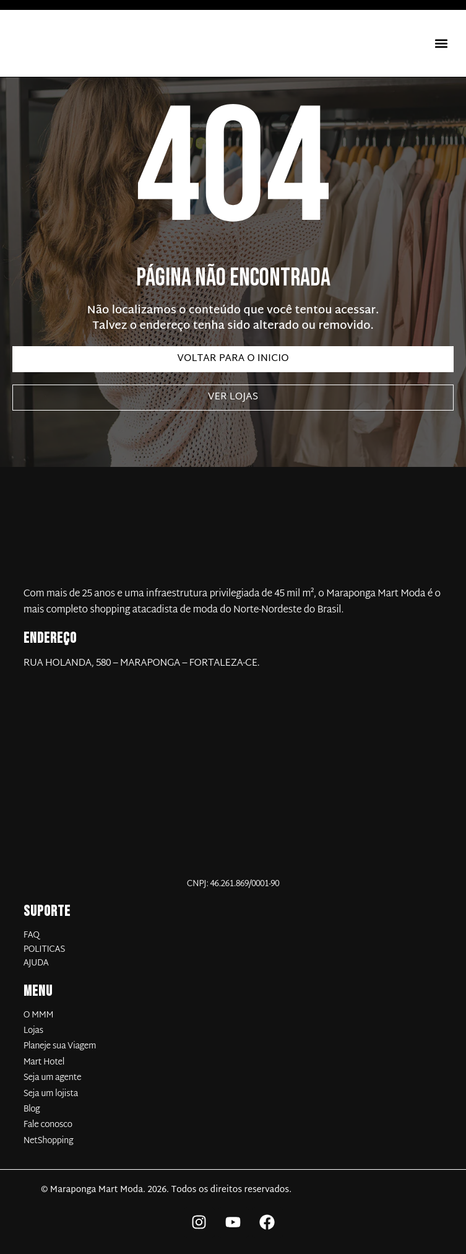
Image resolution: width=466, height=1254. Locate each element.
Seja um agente (53, 1078)
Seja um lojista (51, 1094)
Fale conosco (48, 1125)
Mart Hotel (44, 1062)
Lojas (33, 1031)
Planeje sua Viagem (60, 1046)
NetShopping (49, 1141)
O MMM (39, 1015)
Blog (32, 1110)
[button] (441, 43)
